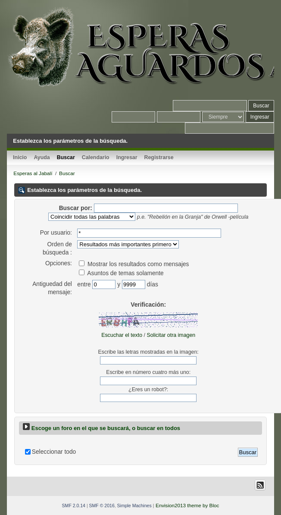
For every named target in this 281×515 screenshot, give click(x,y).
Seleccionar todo (54, 452)
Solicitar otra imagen (171, 335)
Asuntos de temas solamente (121, 273)
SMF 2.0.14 (73, 505)
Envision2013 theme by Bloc (187, 505)
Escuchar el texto (121, 335)
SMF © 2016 (102, 505)
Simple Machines (134, 505)
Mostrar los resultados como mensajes (134, 264)
